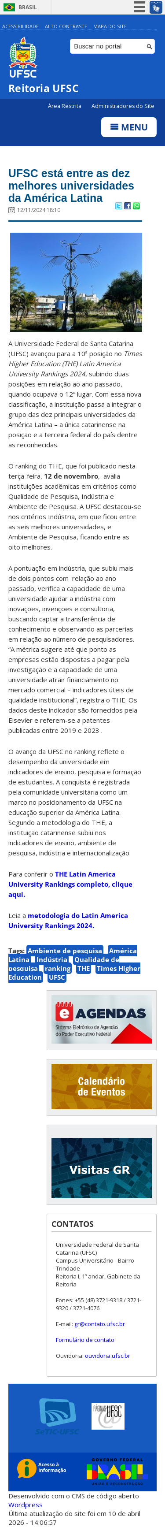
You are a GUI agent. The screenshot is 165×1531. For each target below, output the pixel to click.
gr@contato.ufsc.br (99, 1324)
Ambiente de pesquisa (65, 950)
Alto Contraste (66, 26)
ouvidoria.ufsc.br (107, 1356)
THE (83, 968)
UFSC (57, 977)
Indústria (52, 959)
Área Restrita (65, 106)
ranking (57, 968)
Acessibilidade (20, 26)
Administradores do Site (123, 106)
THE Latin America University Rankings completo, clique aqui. (70, 884)
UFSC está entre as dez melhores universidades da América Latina (71, 185)
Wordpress (25, 1504)
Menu (129, 127)
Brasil (27, 7)
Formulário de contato (85, 1340)
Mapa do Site (110, 26)
